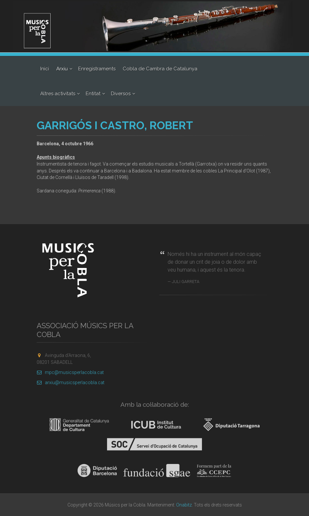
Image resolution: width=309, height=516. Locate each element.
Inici (44, 69)
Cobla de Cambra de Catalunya (160, 69)
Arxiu (62, 69)
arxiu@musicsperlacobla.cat (70, 382)
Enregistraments (97, 69)
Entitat (93, 94)
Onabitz (184, 504)
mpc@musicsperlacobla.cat (70, 372)
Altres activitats (57, 94)
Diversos (121, 94)
